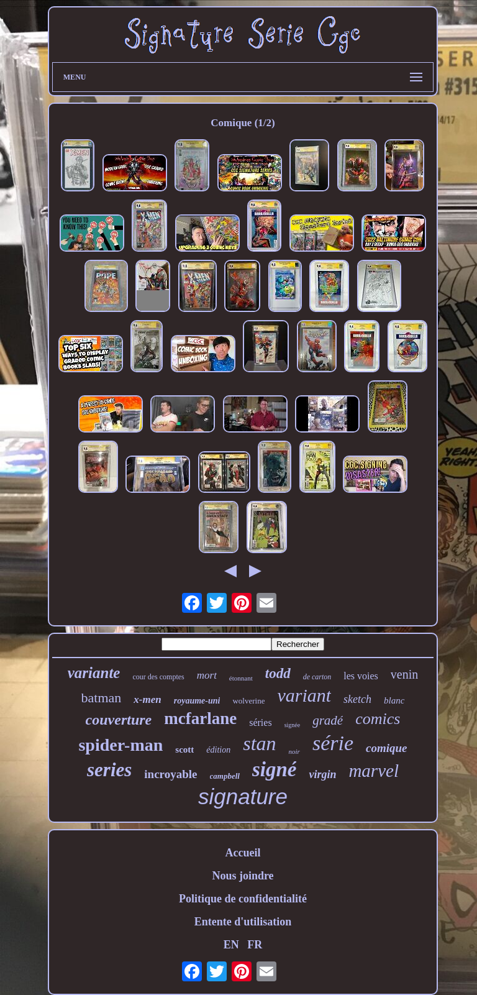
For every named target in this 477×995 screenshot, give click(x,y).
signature (243, 796)
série (332, 742)
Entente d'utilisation (243, 921)
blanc (394, 700)
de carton (317, 676)
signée (292, 725)
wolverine (248, 700)
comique (386, 747)
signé (274, 769)
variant (304, 695)
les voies (360, 676)
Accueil (242, 852)
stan (259, 743)
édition (218, 749)
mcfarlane (200, 718)
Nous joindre (242, 875)
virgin (322, 774)
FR (254, 944)
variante (94, 672)
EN (231, 944)
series (109, 770)
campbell (225, 776)
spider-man (120, 744)
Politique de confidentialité (243, 898)
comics (377, 719)
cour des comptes (158, 676)
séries (260, 722)
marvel (373, 771)
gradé (327, 720)
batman (101, 697)
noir (294, 751)
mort (207, 675)
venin (404, 674)
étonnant (241, 678)
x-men (147, 699)
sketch (357, 699)
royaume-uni (197, 700)
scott (184, 749)
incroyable (170, 774)
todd (278, 673)
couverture (119, 720)
